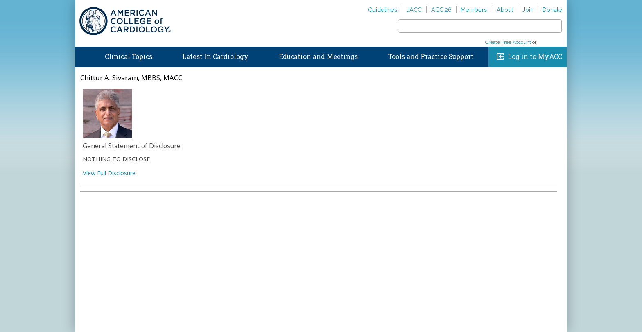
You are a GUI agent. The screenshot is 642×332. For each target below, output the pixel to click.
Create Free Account (508, 42)
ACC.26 (441, 9)
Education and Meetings (318, 56)
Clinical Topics (128, 56)
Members (474, 9)
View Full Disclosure (109, 173)
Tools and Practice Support (431, 56)
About (505, 9)
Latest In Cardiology (215, 56)
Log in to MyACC (535, 56)
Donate (552, 9)
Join (527, 9)
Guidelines (383, 9)
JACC (414, 9)
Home (83, 55)
